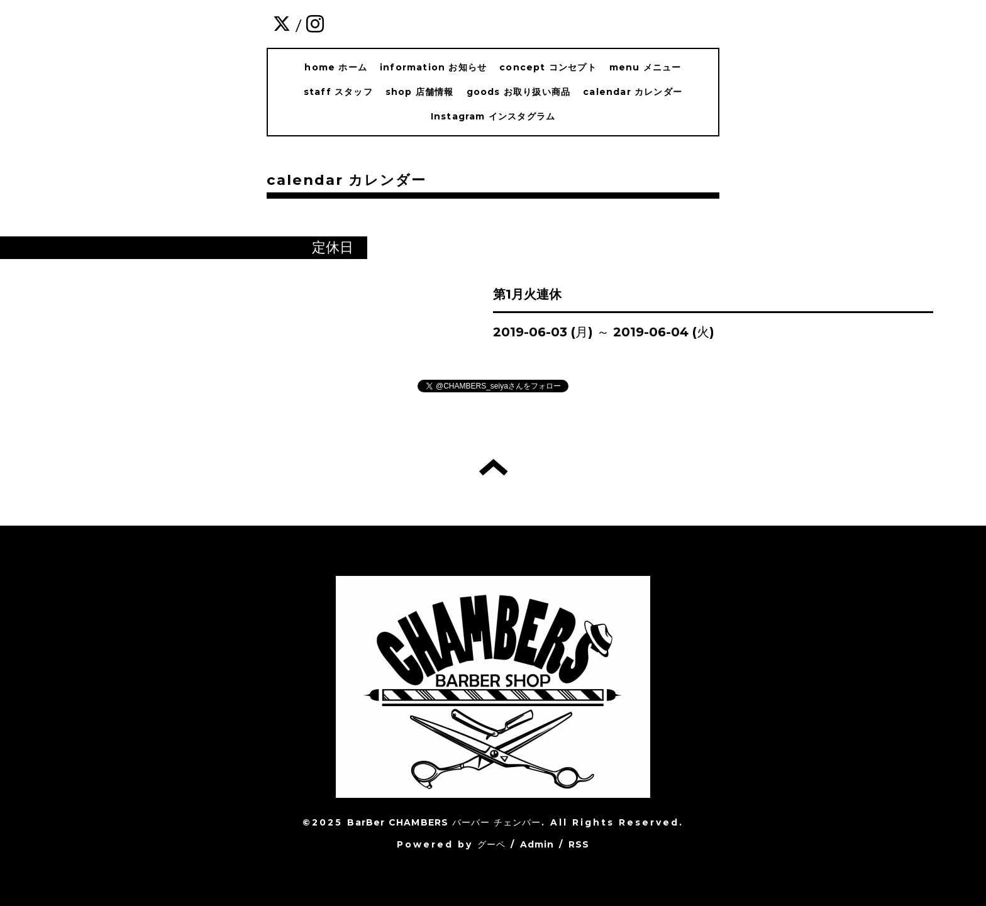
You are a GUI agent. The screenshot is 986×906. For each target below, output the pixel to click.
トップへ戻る (493, 467)
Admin (537, 844)
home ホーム (335, 67)
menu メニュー (645, 67)
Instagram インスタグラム (493, 116)
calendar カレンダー (632, 91)
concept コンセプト (548, 67)
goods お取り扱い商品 (519, 91)
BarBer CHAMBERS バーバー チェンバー (444, 822)
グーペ (491, 844)
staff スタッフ (338, 91)
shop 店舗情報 (419, 91)
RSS (579, 844)
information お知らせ (433, 67)
